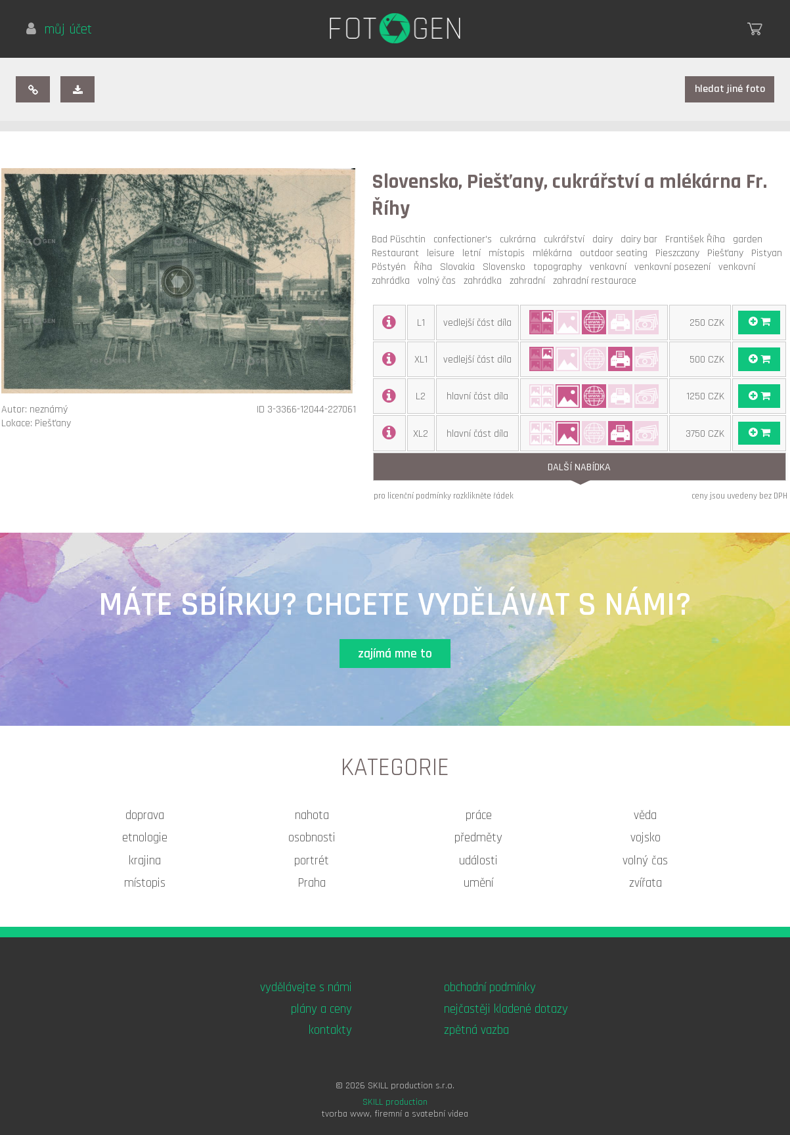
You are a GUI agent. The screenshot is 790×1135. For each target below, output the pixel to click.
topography (560, 267)
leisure (443, 253)
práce (479, 815)
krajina (145, 861)
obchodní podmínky (490, 987)
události (478, 861)
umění (478, 883)
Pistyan (769, 253)
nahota (312, 815)
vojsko (645, 838)
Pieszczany (680, 253)
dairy (605, 239)
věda (645, 815)
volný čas (439, 281)
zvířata (645, 883)
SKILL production (395, 1102)
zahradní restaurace (597, 281)
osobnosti (312, 838)
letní (474, 253)
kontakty (330, 1030)
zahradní (530, 281)
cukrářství (567, 239)
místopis (509, 253)
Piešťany (728, 253)
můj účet (59, 29)
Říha (425, 267)
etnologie (144, 838)
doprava (144, 815)
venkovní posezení (675, 267)
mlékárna (555, 253)
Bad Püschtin (401, 239)
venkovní (611, 267)
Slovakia (460, 267)
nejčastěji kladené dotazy (506, 1009)
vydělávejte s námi (306, 987)
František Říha (697, 239)
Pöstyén (391, 267)
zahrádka (485, 281)
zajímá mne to (395, 654)
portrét (311, 861)
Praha (311, 883)
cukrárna (520, 239)
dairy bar (642, 239)
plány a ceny (321, 1009)
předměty (478, 838)
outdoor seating (616, 253)
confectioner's (465, 239)
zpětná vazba (476, 1030)
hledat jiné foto (730, 89)
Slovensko (507, 267)
